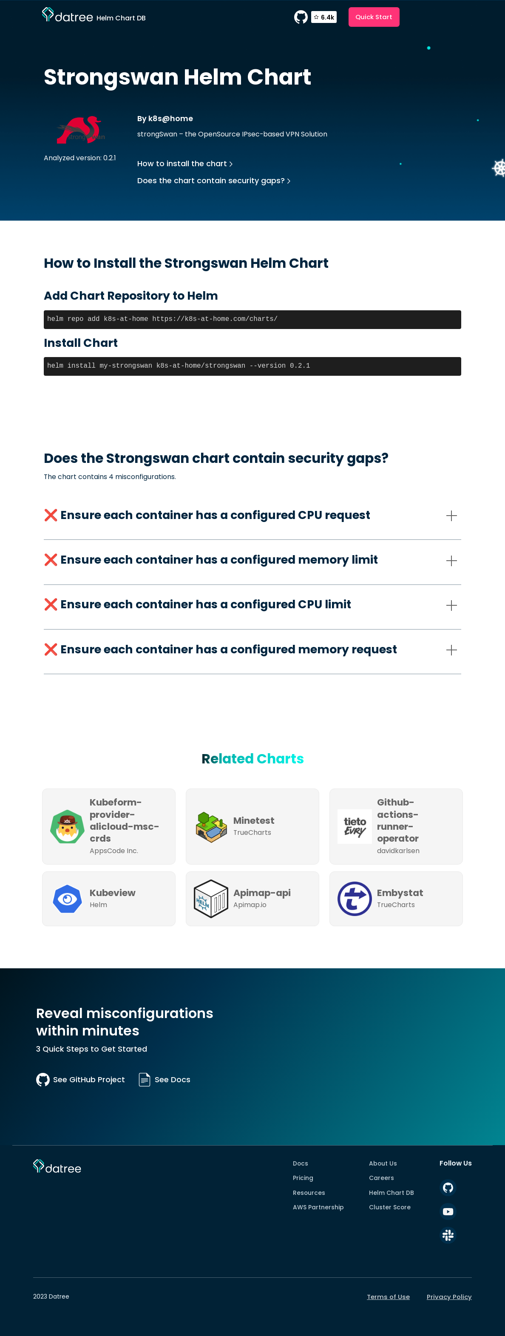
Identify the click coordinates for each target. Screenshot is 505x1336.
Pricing (303, 1178)
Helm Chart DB (391, 1193)
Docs (300, 1163)
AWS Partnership (318, 1207)
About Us (383, 1163)
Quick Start (373, 16)
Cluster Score (390, 1207)
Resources (309, 1193)
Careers (381, 1178)
